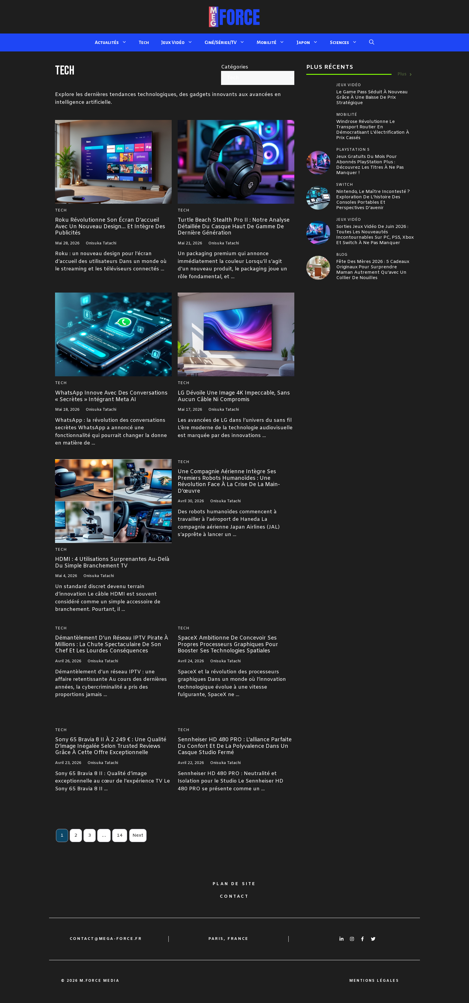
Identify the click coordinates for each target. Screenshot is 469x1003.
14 (119, 835)
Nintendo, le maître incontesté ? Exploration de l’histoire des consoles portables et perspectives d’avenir (373, 200)
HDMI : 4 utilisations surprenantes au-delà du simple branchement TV (112, 563)
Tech (144, 42)
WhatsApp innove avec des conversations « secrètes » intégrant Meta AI (111, 396)
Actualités (114, 42)
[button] (371, 42)
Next (138, 835)
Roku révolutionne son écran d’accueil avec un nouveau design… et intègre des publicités (110, 227)
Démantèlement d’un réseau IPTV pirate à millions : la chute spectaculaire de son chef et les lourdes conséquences (111, 644)
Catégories (234, 67)
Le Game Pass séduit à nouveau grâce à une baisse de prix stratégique (372, 97)
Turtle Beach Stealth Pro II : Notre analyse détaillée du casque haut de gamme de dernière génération (234, 227)
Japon (310, 42)
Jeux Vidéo (180, 42)
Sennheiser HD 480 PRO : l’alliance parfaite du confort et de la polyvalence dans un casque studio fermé (235, 746)
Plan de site (234, 884)
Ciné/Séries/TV (228, 42)
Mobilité (273, 42)
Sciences (346, 42)
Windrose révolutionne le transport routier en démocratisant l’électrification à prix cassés (372, 130)
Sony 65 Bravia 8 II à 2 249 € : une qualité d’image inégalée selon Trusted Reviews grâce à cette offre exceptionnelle (110, 746)
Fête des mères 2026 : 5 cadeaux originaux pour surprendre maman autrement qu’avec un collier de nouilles (372, 270)
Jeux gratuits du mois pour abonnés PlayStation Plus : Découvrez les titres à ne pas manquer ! (370, 165)
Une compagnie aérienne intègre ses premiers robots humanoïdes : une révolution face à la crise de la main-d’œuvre (229, 481)
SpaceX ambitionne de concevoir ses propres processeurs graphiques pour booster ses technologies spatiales (228, 644)
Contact (234, 896)
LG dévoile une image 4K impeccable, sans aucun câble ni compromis (234, 396)
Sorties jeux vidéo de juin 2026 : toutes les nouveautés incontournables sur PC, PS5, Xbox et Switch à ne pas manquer (375, 235)
